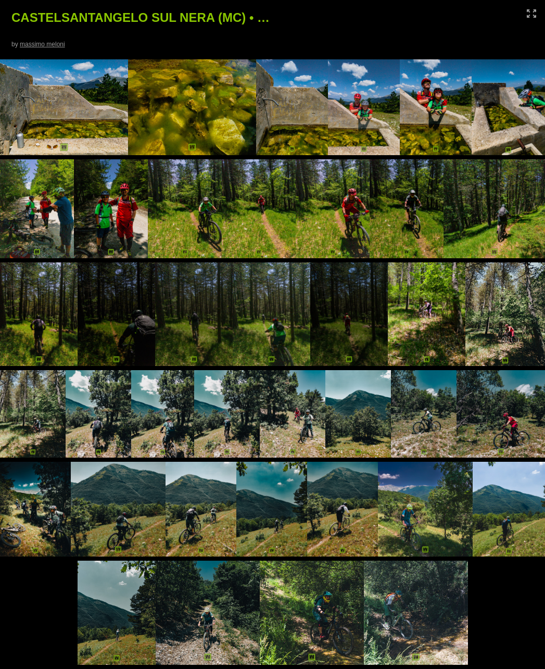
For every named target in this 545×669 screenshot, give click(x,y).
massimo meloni (42, 44)
